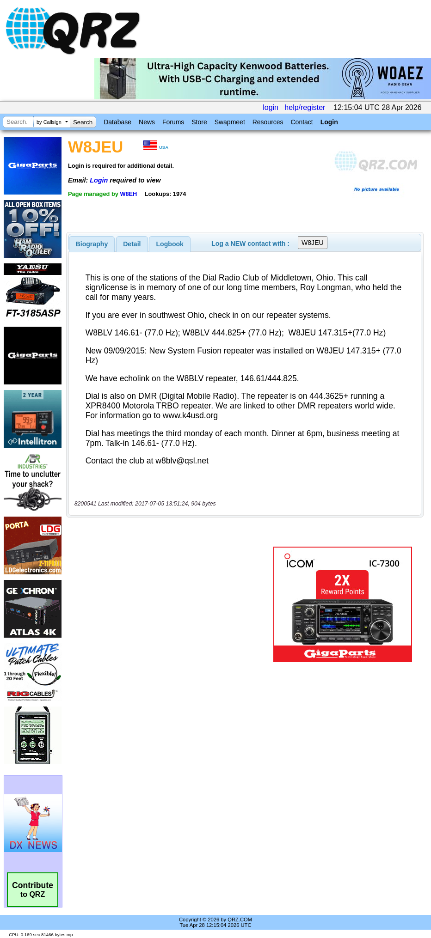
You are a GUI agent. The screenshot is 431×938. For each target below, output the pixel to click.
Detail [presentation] (132, 244)
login (270, 107)
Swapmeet (230, 122)
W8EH (128, 193)
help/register (304, 107)
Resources (267, 122)
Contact (301, 122)
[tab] (92, 244)
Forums (173, 122)
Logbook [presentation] (170, 244)
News (147, 122)
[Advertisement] (171, 604)
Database (117, 122)
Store (199, 122)
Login (329, 122)
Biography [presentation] (92, 244)
